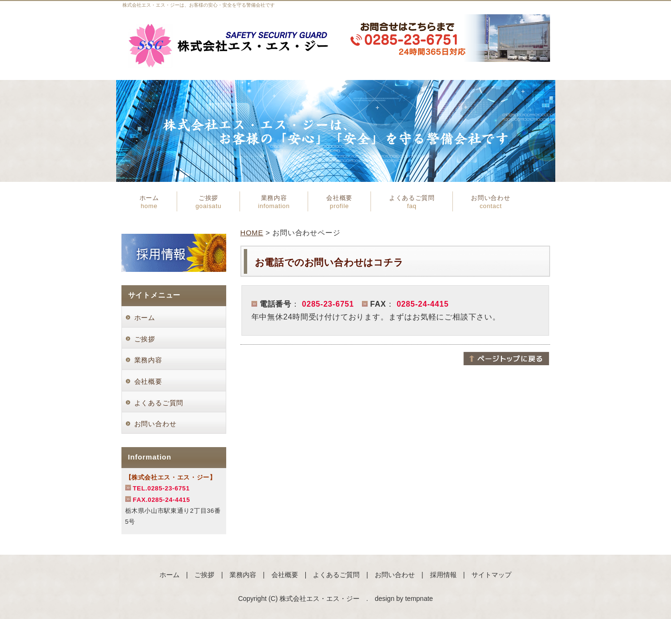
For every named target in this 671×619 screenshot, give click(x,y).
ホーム (149, 202)
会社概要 (339, 202)
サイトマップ (491, 575)
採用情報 (443, 575)
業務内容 (274, 202)
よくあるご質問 (412, 202)
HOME (251, 233)
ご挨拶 (208, 202)
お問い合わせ (490, 202)
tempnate (419, 598)
